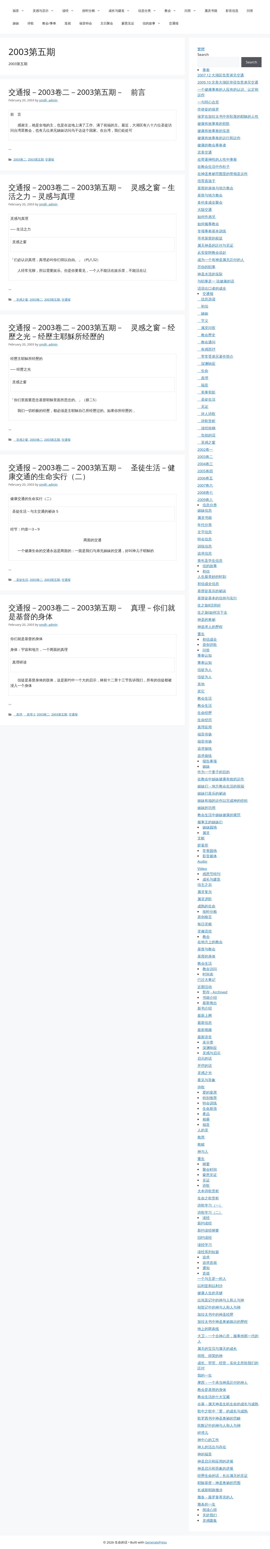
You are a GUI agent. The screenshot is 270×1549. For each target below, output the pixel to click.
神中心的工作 (208, 1439)
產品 (206, 1113)
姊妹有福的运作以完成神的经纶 (222, 800)
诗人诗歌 (206, 413)
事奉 (206, 69)
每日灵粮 (204, 924)
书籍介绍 (209, 997)
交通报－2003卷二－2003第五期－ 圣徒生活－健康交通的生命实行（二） (91, 471)
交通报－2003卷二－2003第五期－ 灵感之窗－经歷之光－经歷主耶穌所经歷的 (91, 331)
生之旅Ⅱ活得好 (209, 605)
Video (202, 868)
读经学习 (204, 1244)
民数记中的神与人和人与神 (218, 1425)
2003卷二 (19, 159)
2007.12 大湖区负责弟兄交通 (220, 75)
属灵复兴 (204, 891)
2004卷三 (205, 463)
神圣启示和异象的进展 (215, 1468)
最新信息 (204, 1022)
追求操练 (204, 748)
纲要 (206, 1164)
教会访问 (209, 968)
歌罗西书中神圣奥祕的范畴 (218, 1418)
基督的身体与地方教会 (215, 188)
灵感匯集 (209, 1520)
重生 (201, 633)
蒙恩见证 (128, 23)
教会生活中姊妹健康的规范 (218, 814)
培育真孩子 (206, 180)
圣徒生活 (20, 580)
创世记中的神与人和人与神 (218, 1307)
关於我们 (209, 1515)
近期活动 (204, 986)
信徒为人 (204, 669)
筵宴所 (202, 845)
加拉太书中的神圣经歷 (215, 1314)
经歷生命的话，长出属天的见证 (222, 1475)
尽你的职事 (206, 266)
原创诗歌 (209, 644)
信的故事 (154, 23)
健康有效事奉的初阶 (213, 123)
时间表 (207, 974)
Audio (202, 861)
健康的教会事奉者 (211, 145)
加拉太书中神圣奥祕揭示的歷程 (222, 1321)
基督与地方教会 (210, 195)
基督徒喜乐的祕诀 (211, 590)
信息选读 (206, 299)
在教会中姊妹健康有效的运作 (220, 779)
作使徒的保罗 (208, 109)
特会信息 (204, 539)
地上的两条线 (208, 1328)
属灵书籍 (211, 10)
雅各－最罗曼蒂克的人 (215, 1497)
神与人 (202, 1151)
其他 (201, 684)
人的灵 (202, 1130)
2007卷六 (205, 485)
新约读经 (204, 1223)
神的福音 (204, 1454)
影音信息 (232, 10)
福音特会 (85, 23)
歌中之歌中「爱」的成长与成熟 (222, 1411)
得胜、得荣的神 (210, 1355)
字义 (202, 320)
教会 (172, 10)
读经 (70, 10)
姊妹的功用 (206, 807)
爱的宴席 (209, 1092)
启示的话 (204, 1058)
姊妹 (16, 23)
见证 (202, 406)
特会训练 (209, 1103)
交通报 (173, 23)
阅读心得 (209, 1509)
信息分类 (149, 10)
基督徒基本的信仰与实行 (217, 598)
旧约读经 (204, 1237)
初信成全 (209, 639)
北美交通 (204, 152)
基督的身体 (206, 956)
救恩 (201, 1137)
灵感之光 (204, 1072)
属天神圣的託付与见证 (215, 245)
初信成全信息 (208, 583)
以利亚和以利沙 (210, 1285)
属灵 (206, 832)
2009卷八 (205, 499)
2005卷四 (205, 471)
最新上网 (204, 1015)
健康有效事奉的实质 (213, 130)
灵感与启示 (45, 10)
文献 (201, 838)
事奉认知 (204, 655)
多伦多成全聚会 (210, 202)
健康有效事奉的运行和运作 (218, 137)
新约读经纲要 (208, 1230)
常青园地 (209, 850)
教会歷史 (206, 334)
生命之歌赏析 (208, 1198)
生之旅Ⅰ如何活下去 (212, 612)
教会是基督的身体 (211, 1389)
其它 (201, 691)
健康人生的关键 (210, 1292)
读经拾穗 (206, 428)
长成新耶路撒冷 (210, 1489)
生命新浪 (209, 1108)
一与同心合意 (208, 102)
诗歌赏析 (206, 420)
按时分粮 (93, 10)
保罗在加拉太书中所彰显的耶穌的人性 (227, 116)
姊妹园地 (209, 827)
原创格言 (204, 916)
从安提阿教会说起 (211, 252)
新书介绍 (204, 1008)
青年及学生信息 (210, 560)
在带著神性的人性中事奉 (217, 159)
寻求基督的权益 (210, 238)
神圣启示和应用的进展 (215, 1461)
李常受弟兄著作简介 (215, 356)
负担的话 (206, 435)
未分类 (207, 1042)
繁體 (201, 49)
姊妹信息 (204, 510)
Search (203, 54)
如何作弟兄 (206, 216)
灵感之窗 (20, 299)
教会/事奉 (49, 23)
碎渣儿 (202, 1432)
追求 (206, 1257)
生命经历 (204, 719)
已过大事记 (206, 979)
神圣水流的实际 (210, 274)
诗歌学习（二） (210, 1212)
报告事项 (209, 761)
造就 (68, 23)
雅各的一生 (206, 1504)
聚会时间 (209, 1169)
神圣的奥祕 (206, 619)
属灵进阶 (204, 898)
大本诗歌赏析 (208, 1191)
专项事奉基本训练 (211, 231)
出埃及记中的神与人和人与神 (220, 1300)
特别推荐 (209, 1097)
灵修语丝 (204, 931)
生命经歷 (204, 712)
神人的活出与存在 (211, 1446)
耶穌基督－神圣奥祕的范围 (218, 1482)
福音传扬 (204, 734)
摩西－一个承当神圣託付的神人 (222, 1382)
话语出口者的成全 (211, 288)
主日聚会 (106, 23)
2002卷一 (205, 449)
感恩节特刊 (211, 873)
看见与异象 (206, 1079)
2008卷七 (205, 492)
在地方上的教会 (210, 941)
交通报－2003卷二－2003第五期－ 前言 (77, 92)
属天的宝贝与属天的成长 (217, 1348)
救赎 (201, 1144)
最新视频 (204, 1029)
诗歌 (30, 23)
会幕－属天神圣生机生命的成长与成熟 (227, 1404)
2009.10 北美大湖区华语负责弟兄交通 (227, 82)
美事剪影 (206, 392)
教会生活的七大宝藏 (213, 1396)
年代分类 (204, 524)
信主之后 (204, 884)
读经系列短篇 (208, 1251)
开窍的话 (204, 1065)
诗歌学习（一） (210, 1205)
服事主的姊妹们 (210, 822)
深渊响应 (206, 363)
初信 (202, 306)
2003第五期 (36, 159)
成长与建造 (121, 10)
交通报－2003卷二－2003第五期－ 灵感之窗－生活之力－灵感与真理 (91, 191)
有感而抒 (206, 349)
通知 (206, 1267)
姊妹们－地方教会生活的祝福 (220, 786)
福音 (20, 10)
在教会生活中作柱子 (213, 166)
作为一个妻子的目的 (213, 771)
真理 (17, 714)
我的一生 (204, 1375)
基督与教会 (206, 949)
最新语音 (204, 1036)
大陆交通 (204, 209)
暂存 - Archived (214, 992)
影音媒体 (209, 856)
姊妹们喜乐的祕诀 (211, 793)
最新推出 (209, 1002)
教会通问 (206, 342)
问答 (192, 10)
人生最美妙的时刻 (211, 576)
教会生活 (204, 698)
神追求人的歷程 (210, 626)
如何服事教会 (208, 223)
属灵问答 (206, 327)
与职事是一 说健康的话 (215, 281)
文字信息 (204, 531)
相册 (206, 1119)
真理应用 (204, 727)
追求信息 (204, 553)
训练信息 (204, 546)
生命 (202, 370)
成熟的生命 (206, 906)
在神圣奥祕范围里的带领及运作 (222, 173)
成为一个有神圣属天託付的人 (220, 259)
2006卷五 (205, 478)
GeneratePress (156, 1542)
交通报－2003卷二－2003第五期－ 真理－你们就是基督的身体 (91, 612)
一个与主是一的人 (211, 1278)
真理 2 (29, 714)
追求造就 (209, 1262)
